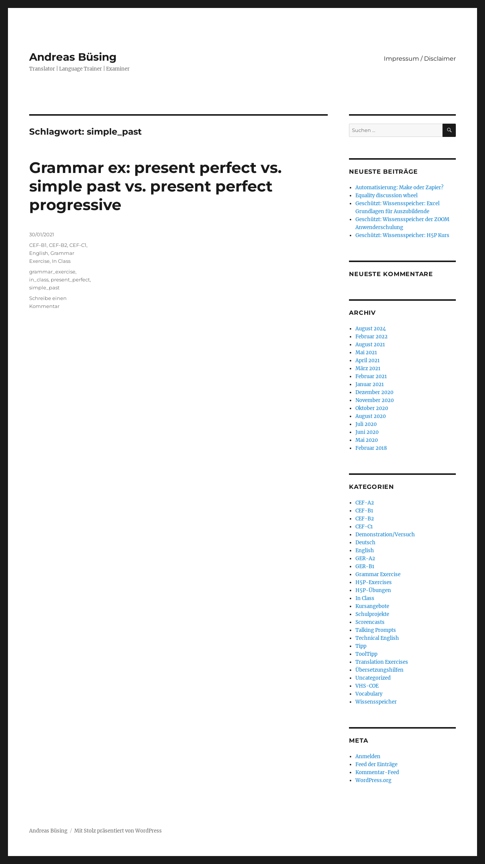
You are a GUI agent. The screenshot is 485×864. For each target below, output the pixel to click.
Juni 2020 (367, 432)
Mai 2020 (366, 440)
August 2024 (370, 328)
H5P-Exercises (373, 582)
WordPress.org (373, 780)
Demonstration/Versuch (385, 534)
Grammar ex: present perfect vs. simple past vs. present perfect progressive (155, 186)
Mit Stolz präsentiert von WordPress (118, 831)
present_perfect (70, 279)
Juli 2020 (366, 424)
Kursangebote (372, 606)
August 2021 (370, 344)
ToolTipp (366, 654)
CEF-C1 (77, 245)
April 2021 (367, 360)
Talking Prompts (375, 630)
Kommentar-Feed (377, 772)
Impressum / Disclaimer (420, 58)
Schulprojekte (372, 614)
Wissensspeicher (376, 702)
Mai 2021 (366, 352)
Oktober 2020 (371, 408)
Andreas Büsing (73, 56)
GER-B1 (364, 566)
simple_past (44, 287)
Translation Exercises (381, 662)
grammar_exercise (52, 272)
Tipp (360, 646)
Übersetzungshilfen (379, 670)
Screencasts (370, 622)
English (38, 253)
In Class (61, 261)
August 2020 (370, 416)
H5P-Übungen (373, 590)
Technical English (377, 638)
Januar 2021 (369, 384)
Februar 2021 (371, 376)
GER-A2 (365, 558)
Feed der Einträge (376, 764)
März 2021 (367, 368)
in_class (38, 279)
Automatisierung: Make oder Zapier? (399, 187)
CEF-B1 (38, 245)
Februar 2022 (371, 336)
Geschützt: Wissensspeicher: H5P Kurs (402, 235)
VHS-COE (367, 686)
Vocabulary (368, 694)
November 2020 (374, 400)
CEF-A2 (364, 503)
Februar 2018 (371, 448)
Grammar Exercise (378, 574)
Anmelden (367, 756)
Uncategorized (373, 678)
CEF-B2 (58, 245)
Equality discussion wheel (386, 195)
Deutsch (365, 542)
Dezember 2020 (374, 392)
